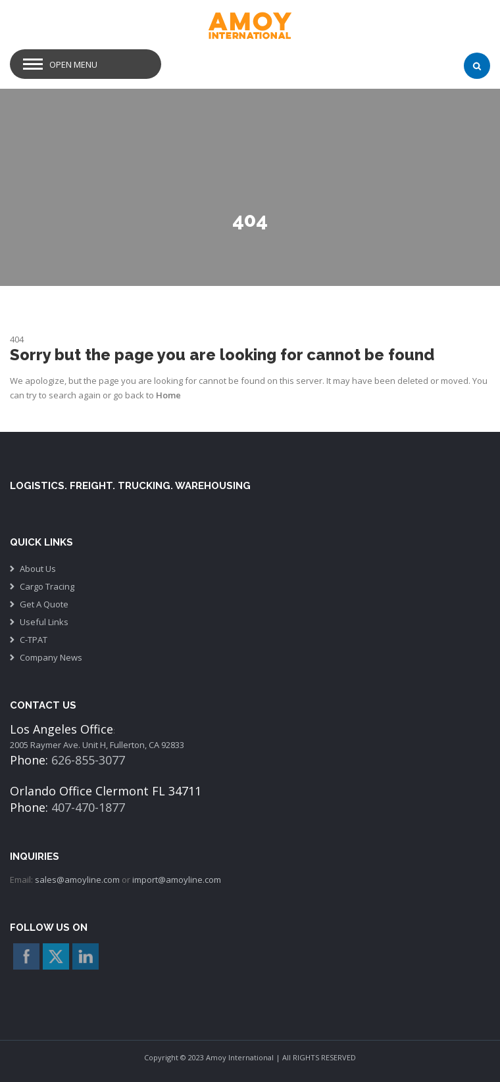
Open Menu (73, 64)
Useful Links (44, 622)
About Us (38, 569)
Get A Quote (44, 604)
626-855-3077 (88, 760)
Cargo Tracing (47, 586)
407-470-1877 (88, 807)
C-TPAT (33, 640)
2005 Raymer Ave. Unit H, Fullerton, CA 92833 (97, 745)
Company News (51, 657)
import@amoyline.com (176, 879)
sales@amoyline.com (77, 879)
